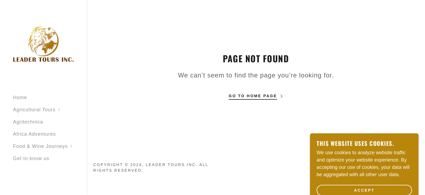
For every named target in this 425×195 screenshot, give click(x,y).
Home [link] (20, 97)
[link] (43, 45)
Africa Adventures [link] (34, 134)
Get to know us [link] (31, 158)
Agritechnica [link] (28, 122)
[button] (50, 110)
